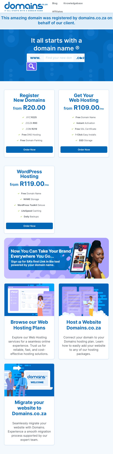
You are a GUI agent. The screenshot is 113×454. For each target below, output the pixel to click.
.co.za (80, 57)
